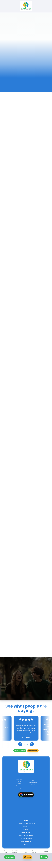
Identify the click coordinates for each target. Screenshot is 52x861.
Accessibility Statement (15, 851)
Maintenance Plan (33, 782)
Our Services (19, 779)
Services (27, 20)
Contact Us (33, 778)
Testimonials (19, 785)
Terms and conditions (34, 851)
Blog (33, 780)
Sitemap (46, 851)
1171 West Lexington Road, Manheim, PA (26, 823)
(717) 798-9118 (26, 829)
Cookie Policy (26, 851)
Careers (33, 784)
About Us (19, 781)
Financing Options (19, 788)
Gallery (19, 783)
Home (19, 20)
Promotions (33, 786)
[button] (44, 857)
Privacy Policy (5, 851)
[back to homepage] (26, 6)
